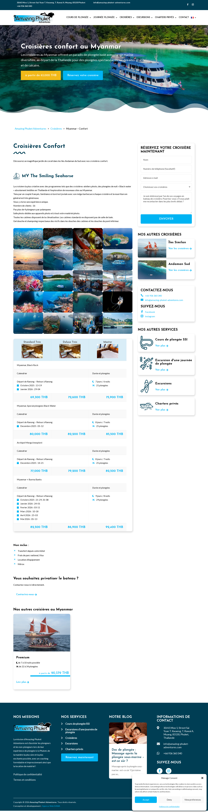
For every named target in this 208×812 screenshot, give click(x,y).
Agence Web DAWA (51, 806)
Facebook (148, 312)
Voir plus (160, 345)
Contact (184, 17)
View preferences (192, 799)
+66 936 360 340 (24, 6)
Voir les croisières (178, 248)
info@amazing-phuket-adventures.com (111, 2)
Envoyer (166, 219)
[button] (202, 778)
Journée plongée (104, 17)
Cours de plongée (77, 17)
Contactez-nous (25, 594)
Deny (169, 799)
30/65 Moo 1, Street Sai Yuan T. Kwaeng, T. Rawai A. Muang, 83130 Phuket (51, 2)
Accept (146, 799)
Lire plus (21, 682)
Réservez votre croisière (83, 75)
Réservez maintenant (80, 757)
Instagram (148, 316)
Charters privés (164, 17)
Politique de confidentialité (169, 806)
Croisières (126, 17)
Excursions (143, 17)
